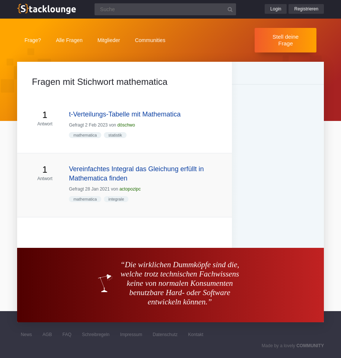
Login (275, 9)
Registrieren (306, 9)
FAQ (67, 334)
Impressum (131, 334)
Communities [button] (150, 40)
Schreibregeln (95, 334)
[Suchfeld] (165, 9)
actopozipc (130, 189)
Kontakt (195, 334)
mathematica (85, 135)
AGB (47, 334)
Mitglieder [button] (109, 40)
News (26, 334)
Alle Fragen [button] (69, 40)
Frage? (33, 40)
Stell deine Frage (286, 40)
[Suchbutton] (230, 9)
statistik (115, 135)
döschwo (126, 125)
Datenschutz (165, 334)
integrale (116, 199)
